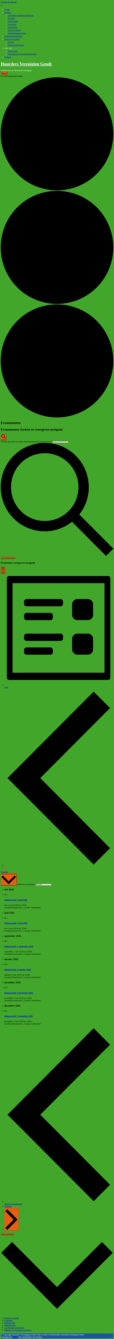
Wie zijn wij (13, 51)
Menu (4, 73)
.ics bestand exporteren (14, 1327)
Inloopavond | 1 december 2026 (18, 1016)
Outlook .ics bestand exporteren (17, 1330)
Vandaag (4, 872)
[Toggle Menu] (1, 5)
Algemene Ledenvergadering (20, 15)
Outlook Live (10, 1325)
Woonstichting (14, 30)
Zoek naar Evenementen (7, 558)
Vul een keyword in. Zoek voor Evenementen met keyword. (26, 441)
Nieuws (7, 12)
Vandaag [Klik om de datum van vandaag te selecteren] (8, 1206)
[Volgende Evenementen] (5, 868)
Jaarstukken (13, 21)
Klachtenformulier (16, 45)
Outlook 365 (9, 1323)
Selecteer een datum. (26, 884)
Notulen (11, 18)
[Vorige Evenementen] (58, 865)
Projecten (12, 24)
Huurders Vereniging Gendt (26, 64)
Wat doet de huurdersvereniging (22, 54)
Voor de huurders (12, 39)
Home (6, 9)
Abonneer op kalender (7, 1234)
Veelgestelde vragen (17, 33)
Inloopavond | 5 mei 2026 (15, 900)
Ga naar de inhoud (8, 2)
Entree (11, 42)
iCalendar (8, 1320)
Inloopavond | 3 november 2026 (18, 993)
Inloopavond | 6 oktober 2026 (17, 969)
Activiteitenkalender (13, 36)
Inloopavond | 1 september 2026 (18, 946)
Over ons (8, 48)
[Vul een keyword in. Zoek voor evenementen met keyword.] (60, 442)
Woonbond (12, 27)
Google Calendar (11, 1318)
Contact (7, 57)
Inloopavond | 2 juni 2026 (15, 923)
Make (15, 1337)
